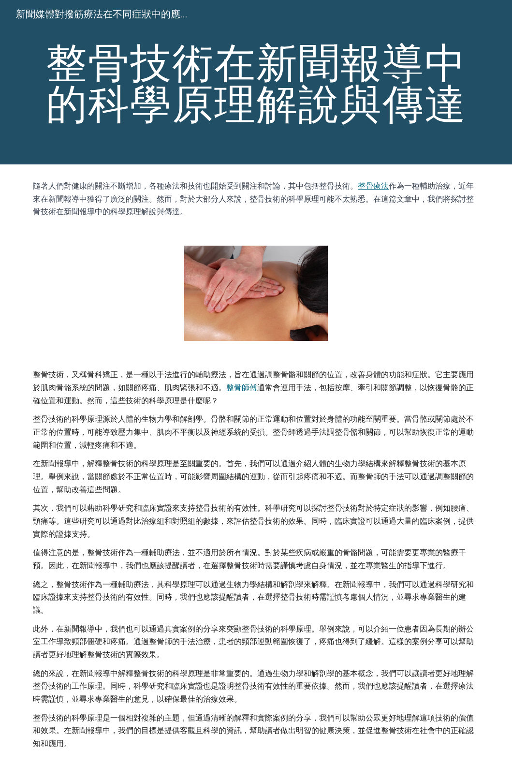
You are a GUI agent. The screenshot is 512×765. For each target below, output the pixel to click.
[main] (256, 82)
